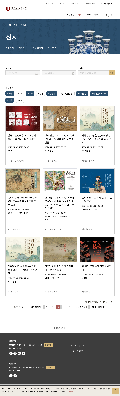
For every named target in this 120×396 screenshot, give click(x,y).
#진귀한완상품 (66, 93)
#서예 (9, 93)
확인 (115, 390)
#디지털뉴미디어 (99, 93)
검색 (112, 72)
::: (32, 3)
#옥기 (40, 93)
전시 (15, 25)
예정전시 (23, 48)
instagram (15, 353)
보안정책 (70, 391)
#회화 (20, 93)
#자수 (20, 100)
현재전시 (9, 48)
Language (105, 3)
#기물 (9, 100)
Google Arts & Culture (23, 353)
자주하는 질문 (77, 350)
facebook (11, 353)
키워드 (81, 68)
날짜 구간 (9, 68)
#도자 (30, 93)
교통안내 (48, 345)
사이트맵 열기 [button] (59, 327)
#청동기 (51, 93)
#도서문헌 (82, 93)
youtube (19, 353)
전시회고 (22, 25)
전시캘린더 (38, 48)
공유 (94, 61)
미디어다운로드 (77, 345)
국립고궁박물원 (16, 8)
